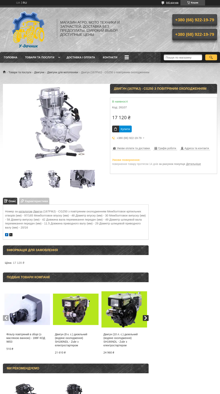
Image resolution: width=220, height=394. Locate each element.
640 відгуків (172, 2)
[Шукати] (211, 57)
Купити (125, 129)
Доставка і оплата (81, 57)
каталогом (25, 211)
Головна (10, 57)
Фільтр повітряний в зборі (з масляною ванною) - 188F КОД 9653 (25, 338)
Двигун (37, 211)
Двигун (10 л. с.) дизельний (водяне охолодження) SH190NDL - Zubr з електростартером (120, 340)
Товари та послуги (39, 57)
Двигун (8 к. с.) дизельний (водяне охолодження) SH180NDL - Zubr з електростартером (71, 340)
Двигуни (39, 72)
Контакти (110, 57)
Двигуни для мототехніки (62, 72)
